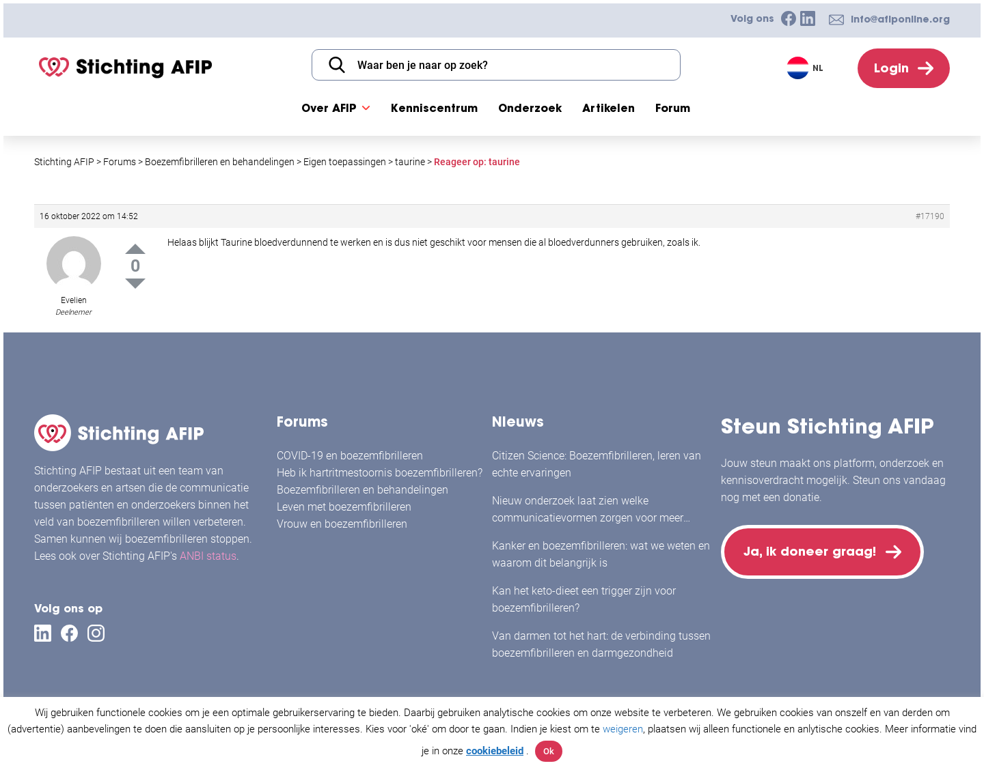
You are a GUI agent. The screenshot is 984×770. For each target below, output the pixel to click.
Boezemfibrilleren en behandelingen (362, 489)
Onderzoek (530, 108)
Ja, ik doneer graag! (809, 551)
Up (135, 249)
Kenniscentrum (434, 108)
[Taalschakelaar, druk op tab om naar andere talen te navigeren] (807, 68)
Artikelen (608, 108)
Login (891, 68)
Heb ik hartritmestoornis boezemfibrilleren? (379, 472)
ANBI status (208, 556)
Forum (672, 108)
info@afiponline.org (900, 19)
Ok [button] (548, 751)
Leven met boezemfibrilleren (344, 506)
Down (135, 284)
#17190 (930, 216)
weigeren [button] (623, 729)
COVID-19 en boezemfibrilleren (350, 455)
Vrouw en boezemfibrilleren (342, 523)
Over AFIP (329, 108)
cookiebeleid (494, 751)
